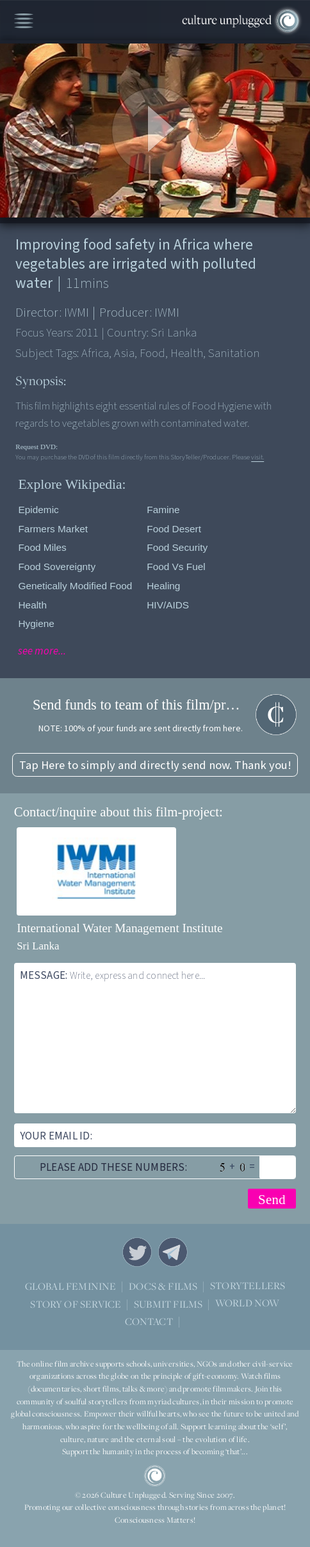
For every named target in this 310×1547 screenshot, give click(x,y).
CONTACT (149, 1321)
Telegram (173, 1252)
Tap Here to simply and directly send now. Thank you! (155, 765)
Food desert (174, 528)
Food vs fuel (176, 566)
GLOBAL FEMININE (71, 1286)
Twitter (137, 1252)
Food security (177, 547)
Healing (163, 585)
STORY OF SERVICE (75, 1303)
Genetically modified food (75, 585)
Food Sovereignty (56, 566)
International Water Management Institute (120, 928)
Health (32, 604)
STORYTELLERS (247, 1286)
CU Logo (154, 1475)
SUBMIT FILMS (168, 1303)
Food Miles (42, 547)
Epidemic (38, 509)
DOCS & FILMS (163, 1286)
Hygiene (36, 623)
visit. (257, 457)
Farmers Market (53, 528)
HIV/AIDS (168, 604)
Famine (163, 509)
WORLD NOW (247, 1303)
